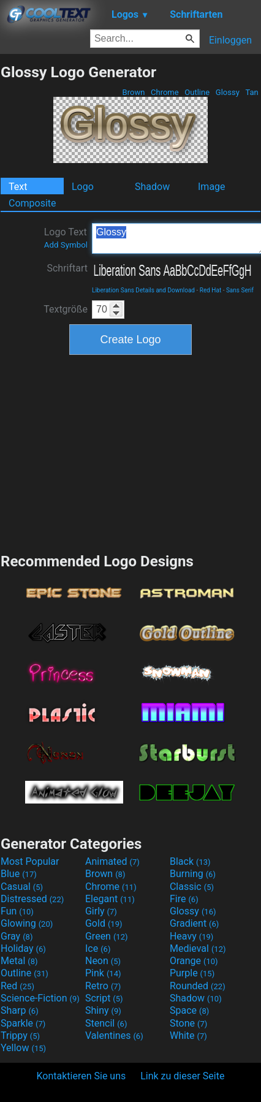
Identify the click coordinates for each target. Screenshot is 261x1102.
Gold (104, 923)
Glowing (27, 923)
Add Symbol (66, 244)
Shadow (152, 186)
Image (211, 186)
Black (190, 861)
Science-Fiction (40, 998)
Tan (251, 92)
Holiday (23, 948)
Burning (193, 874)
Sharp (20, 1010)
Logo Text (66, 237)
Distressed (32, 899)
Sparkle (23, 1023)
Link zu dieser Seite (182, 1076)
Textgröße (66, 309)
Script (104, 998)
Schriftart (67, 268)
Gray (16, 936)
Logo (83, 186)
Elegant (110, 899)
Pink (103, 973)
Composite (32, 203)
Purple (192, 973)
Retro (103, 986)
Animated (112, 861)
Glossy (227, 92)
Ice (97, 948)
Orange (194, 961)
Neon (103, 961)
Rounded (197, 986)
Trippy (20, 1035)
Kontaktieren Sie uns (81, 1076)
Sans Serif (240, 290)
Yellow (23, 1048)
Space (189, 1010)
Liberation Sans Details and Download (143, 290)
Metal (19, 961)
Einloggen (230, 40)
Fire (184, 899)
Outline (197, 92)
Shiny (103, 1010)
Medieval (198, 948)
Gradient (194, 923)
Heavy (191, 936)
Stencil (106, 1023)
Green (106, 936)
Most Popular (30, 861)
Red (17, 986)
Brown (133, 92)
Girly (101, 911)
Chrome (165, 92)
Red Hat (210, 290)
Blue (19, 874)
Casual (22, 886)
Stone (188, 1023)
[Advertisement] (130, 452)
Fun (17, 911)
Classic (192, 886)
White (188, 1035)
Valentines (114, 1035)
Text (18, 186)
